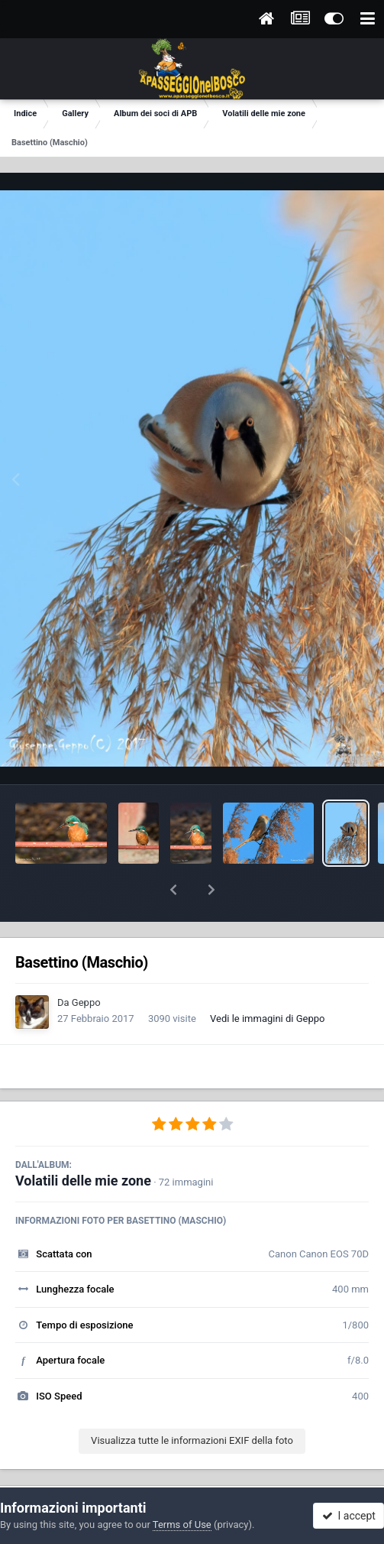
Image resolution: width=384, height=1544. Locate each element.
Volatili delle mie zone (83, 1141)
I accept (349, 1516)
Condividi (98, 1473)
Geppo (86, 962)
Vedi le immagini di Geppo (267, 978)
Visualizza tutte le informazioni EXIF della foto (192, 1400)
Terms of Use (182, 1524)
